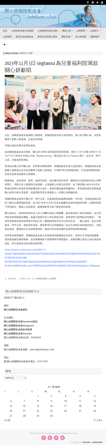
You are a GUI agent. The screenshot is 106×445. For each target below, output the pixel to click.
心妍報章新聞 (41, 278)
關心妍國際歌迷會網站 (15, 309)
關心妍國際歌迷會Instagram (19, 325)
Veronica (12, 278)
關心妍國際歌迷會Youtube (18, 333)
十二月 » (97, 420)
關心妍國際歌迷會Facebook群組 (21, 321)
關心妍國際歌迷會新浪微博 (18, 329)
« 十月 (7, 420)
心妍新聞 (52, 278)
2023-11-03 (25, 278)
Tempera (86, 442)
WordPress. (97, 442)
